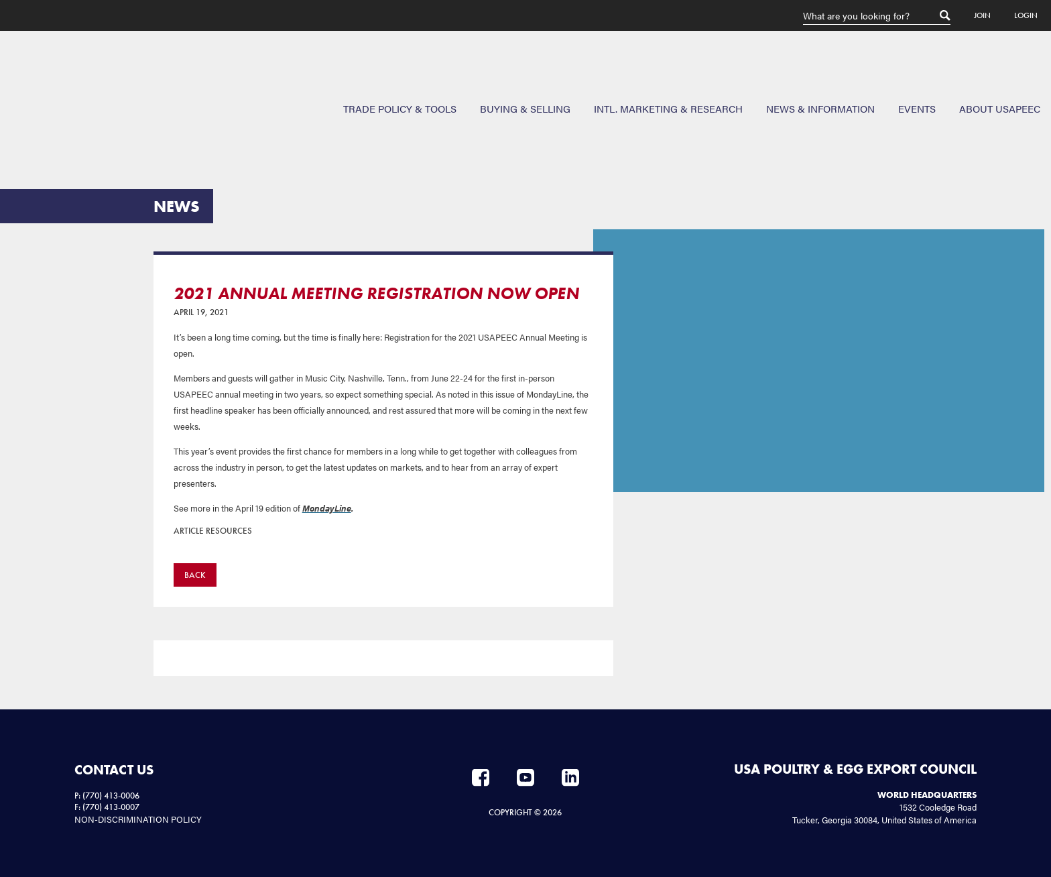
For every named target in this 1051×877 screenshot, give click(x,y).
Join (982, 15)
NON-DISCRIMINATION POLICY (138, 819)
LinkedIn (570, 777)
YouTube (525, 777)
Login (1026, 15)
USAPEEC (53, 79)
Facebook (480, 777)
